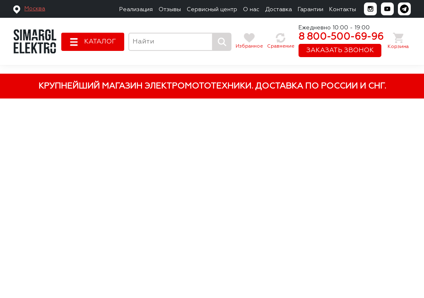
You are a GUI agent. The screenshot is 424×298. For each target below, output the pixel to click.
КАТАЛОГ (100, 41)
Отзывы (170, 9)
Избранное (249, 46)
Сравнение (280, 46)
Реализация (136, 9)
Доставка (278, 9)
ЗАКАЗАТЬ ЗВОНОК (340, 50)
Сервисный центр (212, 9)
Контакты (342, 9)
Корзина (398, 46)
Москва (34, 9)
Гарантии (310, 9)
